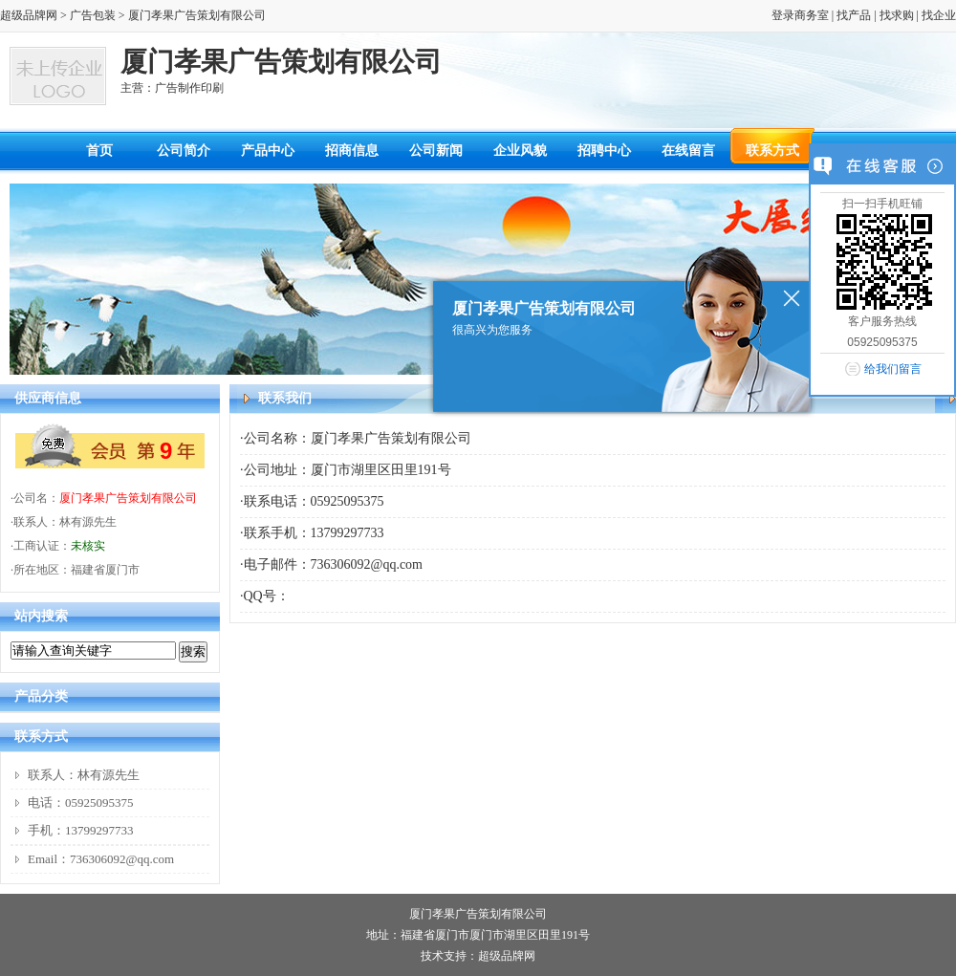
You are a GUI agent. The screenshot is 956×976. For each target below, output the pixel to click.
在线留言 (688, 150)
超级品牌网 (28, 15)
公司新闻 (436, 150)
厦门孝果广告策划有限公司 (128, 498)
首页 (99, 150)
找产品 (853, 15)
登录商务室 (800, 15)
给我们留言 (893, 369)
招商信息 (352, 150)
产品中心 (267, 150)
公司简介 (183, 150)
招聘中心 (604, 150)
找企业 (939, 15)
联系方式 (772, 150)
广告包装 (93, 15)
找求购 (897, 15)
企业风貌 (520, 150)
